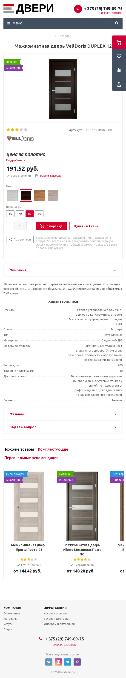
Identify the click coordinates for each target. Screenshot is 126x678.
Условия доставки (56, 618)
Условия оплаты (55, 613)
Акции (7, 629)
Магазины (10, 618)
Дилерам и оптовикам (59, 623)
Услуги (7, 623)
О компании (11, 613)
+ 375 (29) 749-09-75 (103, 8)
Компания (12, 607)
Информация (55, 607)
